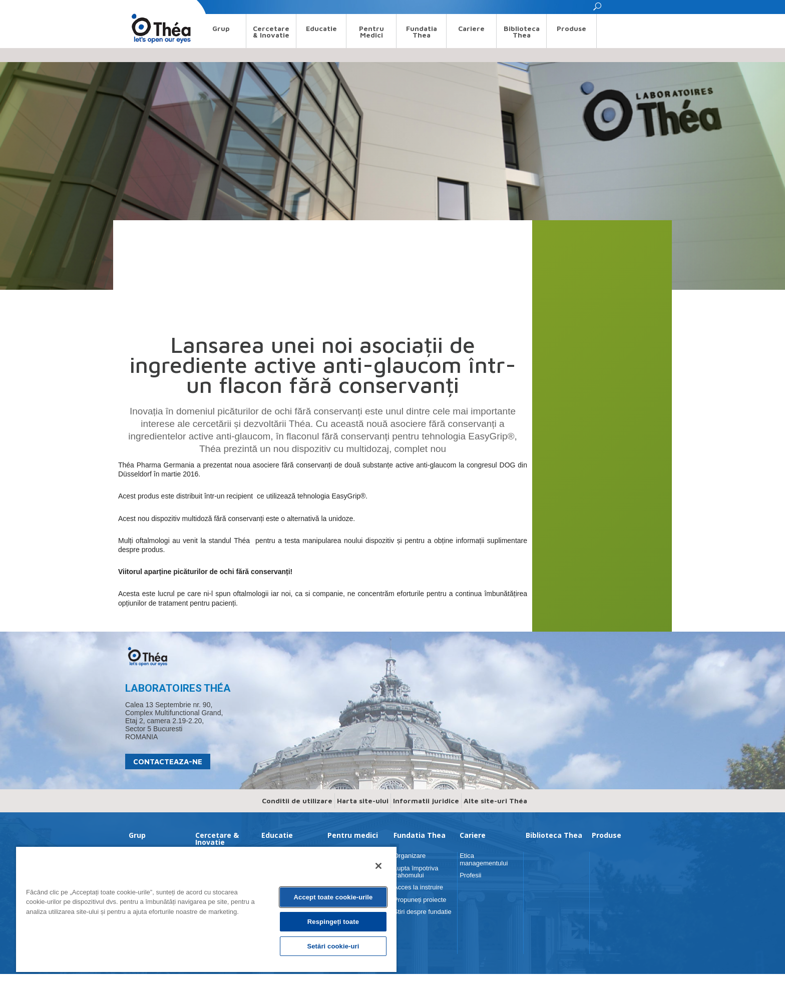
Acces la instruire (418, 887)
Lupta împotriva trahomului (416, 871)
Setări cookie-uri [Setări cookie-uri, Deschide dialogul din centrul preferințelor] (333, 946)
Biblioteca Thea (522, 31)
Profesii (470, 875)
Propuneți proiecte (420, 899)
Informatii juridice (426, 800)
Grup (221, 28)
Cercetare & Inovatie (271, 31)
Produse (571, 28)
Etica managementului (484, 859)
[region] (206, 909)
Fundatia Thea (421, 31)
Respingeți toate (333, 921)
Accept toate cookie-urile (333, 897)
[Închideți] (378, 866)
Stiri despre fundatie (423, 911)
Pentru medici (371, 31)
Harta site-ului (362, 800)
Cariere (471, 28)
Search (134, 7)
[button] (598, 9)
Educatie (321, 28)
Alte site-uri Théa (495, 800)
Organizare (410, 855)
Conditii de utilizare (297, 800)
